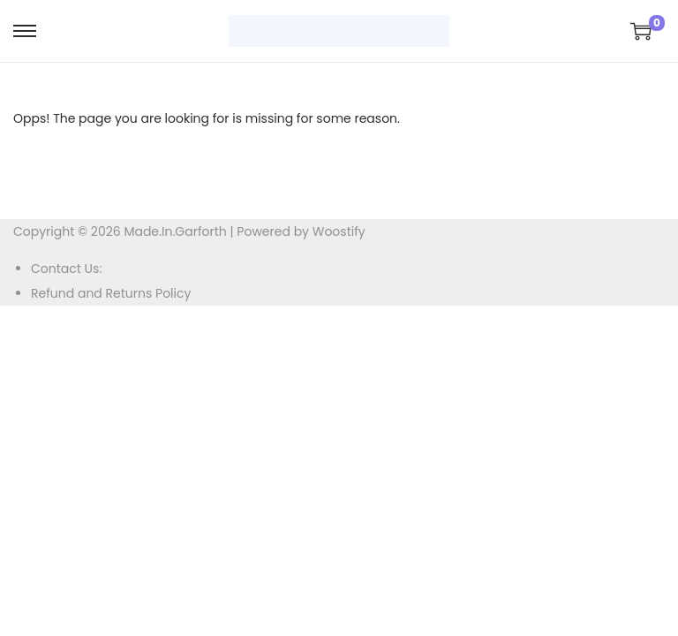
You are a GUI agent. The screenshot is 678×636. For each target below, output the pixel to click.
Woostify (339, 231)
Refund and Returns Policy (111, 293)
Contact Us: (66, 268)
